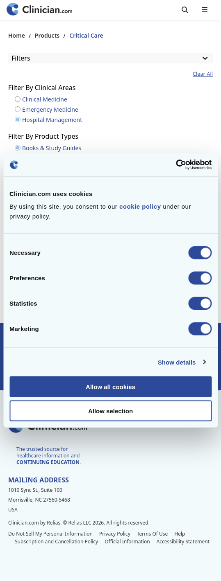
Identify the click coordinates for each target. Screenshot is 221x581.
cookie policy (140, 206)
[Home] (39, 10)
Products (47, 35)
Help (179, 533)
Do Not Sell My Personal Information (50, 533)
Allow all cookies (110, 386)
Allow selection (110, 410)
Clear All (203, 74)
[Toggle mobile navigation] (204, 10)
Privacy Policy (114, 533)
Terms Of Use (152, 533)
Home (16, 35)
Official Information (127, 541)
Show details (177, 361)
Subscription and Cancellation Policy (56, 541)
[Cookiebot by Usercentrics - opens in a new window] (176, 165)
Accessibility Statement (183, 541)
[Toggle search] (185, 10)
